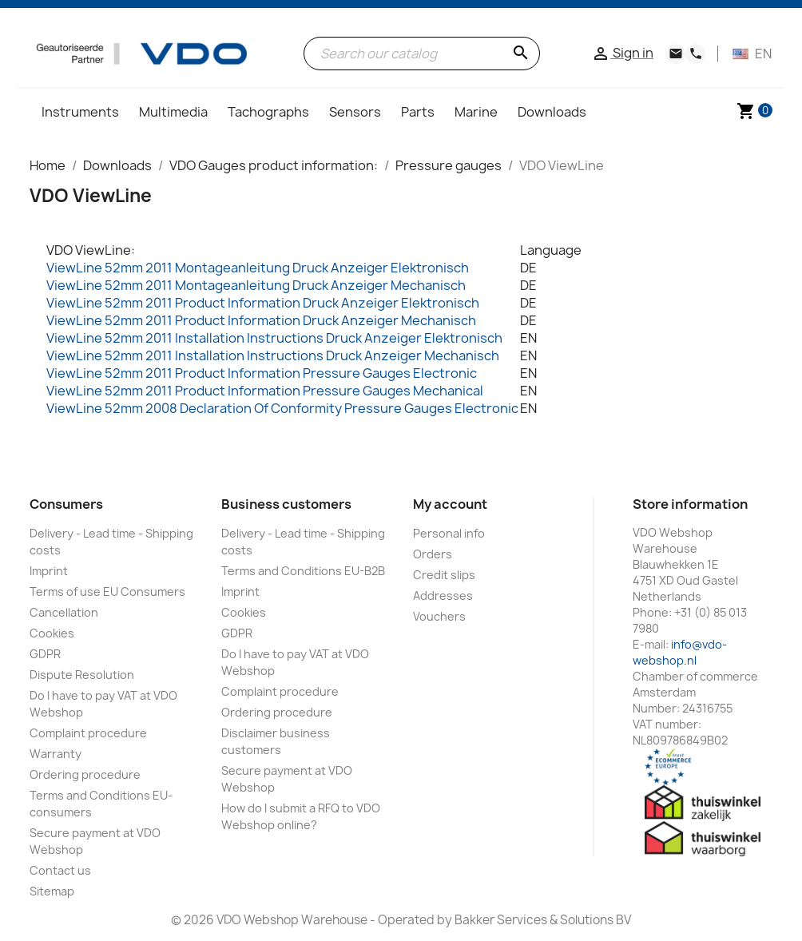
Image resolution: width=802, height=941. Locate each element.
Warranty (55, 753)
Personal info (449, 533)
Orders (432, 554)
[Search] (422, 53)
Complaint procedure (88, 732)
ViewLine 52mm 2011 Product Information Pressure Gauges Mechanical (264, 390)
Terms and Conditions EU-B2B (303, 570)
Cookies (52, 633)
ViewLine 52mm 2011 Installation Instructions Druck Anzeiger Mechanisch (272, 355)
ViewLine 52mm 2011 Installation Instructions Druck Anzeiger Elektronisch (274, 338)
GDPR (45, 653)
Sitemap (52, 891)
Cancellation (64, 612)
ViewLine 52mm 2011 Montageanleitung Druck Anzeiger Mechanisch (256, 285)
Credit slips (444, 574)
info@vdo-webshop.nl (680, 652)
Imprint (49, 570)
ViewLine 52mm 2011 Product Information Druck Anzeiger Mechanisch (261, 320)
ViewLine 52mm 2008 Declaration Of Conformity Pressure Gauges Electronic (282, 408)
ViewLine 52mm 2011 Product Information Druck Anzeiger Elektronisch (262, 303)
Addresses (443, 595)
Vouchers (439, 616)
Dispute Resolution (82, 674)
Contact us (60, 870)
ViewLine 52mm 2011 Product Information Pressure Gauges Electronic (261, 373)
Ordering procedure (85, 774)
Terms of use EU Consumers (107, 591)
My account (450, 504)
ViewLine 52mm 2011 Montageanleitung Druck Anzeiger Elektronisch (257, 267)
